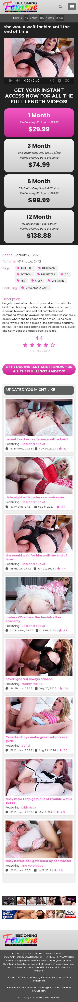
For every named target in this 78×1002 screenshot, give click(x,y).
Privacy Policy (55, 953)
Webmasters (66, 956)
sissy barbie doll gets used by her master (38, 861)
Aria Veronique (32, 866)
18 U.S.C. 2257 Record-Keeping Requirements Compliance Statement (39, 979)
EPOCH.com (38, 990)
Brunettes (46, 274)
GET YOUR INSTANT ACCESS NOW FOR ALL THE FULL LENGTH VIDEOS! (39, 369)
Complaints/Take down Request (23, 956)
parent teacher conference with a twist (37, 439)
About (38, 953)
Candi (25, 746)
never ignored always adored (29, 679)
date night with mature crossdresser (35, 497)
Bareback (46, 268)
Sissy (37, 281)
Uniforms (56, 281)
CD (64, 274)
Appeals (50, 956)
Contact (15, 953)
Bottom (24, 274)
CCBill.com (60, 987)
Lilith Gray (28, 807)
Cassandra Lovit (35, 288)
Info (28, 953)
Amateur (24, 268)
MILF (21, 281)
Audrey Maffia (32, 684)
